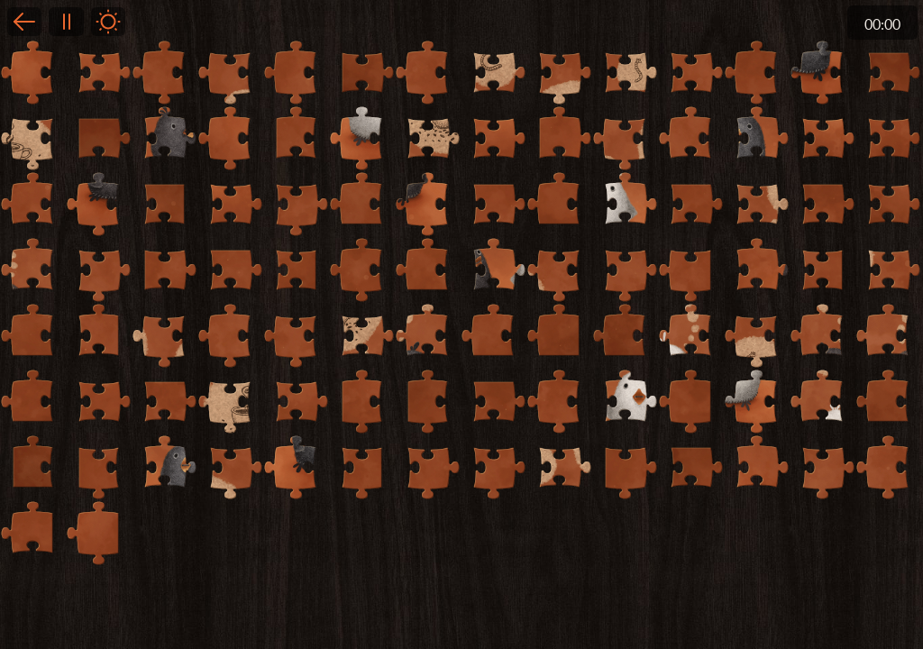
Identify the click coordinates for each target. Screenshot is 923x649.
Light (108, 21)
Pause (66, 21)
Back (24, 21)
